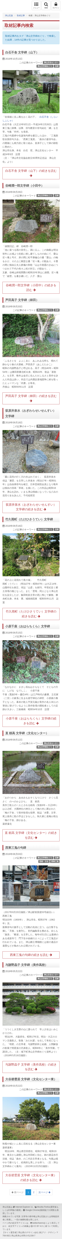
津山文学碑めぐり (45, 66)
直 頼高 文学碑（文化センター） (27, 733)
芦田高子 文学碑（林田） (22, 300)
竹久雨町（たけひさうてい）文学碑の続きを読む (31, 614)
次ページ (44, 1192)
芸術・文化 (43, 861)
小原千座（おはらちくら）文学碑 (27, 626)
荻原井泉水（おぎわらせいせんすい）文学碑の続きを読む (31, 507)
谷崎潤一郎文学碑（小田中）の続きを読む (31, 288)
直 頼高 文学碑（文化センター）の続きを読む (31, 835)
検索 (46, 5)
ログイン (55, 5)
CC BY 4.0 (38, 1226)
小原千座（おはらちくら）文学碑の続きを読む (31, 721)
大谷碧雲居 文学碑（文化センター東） (31, 1079)
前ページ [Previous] (17, 1192)
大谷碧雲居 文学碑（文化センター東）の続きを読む (31, 1178)
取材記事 (21, 15)
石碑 (57, 66)
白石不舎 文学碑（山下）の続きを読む (31, 173)
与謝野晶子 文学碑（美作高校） (26, 965)
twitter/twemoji (39, 1223)
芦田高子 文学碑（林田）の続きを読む (31, 398)
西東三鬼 (55, 861)
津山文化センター (51, 62)
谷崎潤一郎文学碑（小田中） (24, 185)
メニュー (36, 5)
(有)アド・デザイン (47, 1232)
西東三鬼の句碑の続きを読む (31, 955)
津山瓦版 (9, 5)
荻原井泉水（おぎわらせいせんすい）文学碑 (30, 413)
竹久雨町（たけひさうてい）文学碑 (29, 519)
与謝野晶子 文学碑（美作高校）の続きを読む (31, 1067)
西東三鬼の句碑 (15, 847)
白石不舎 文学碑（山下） (22, 52)
